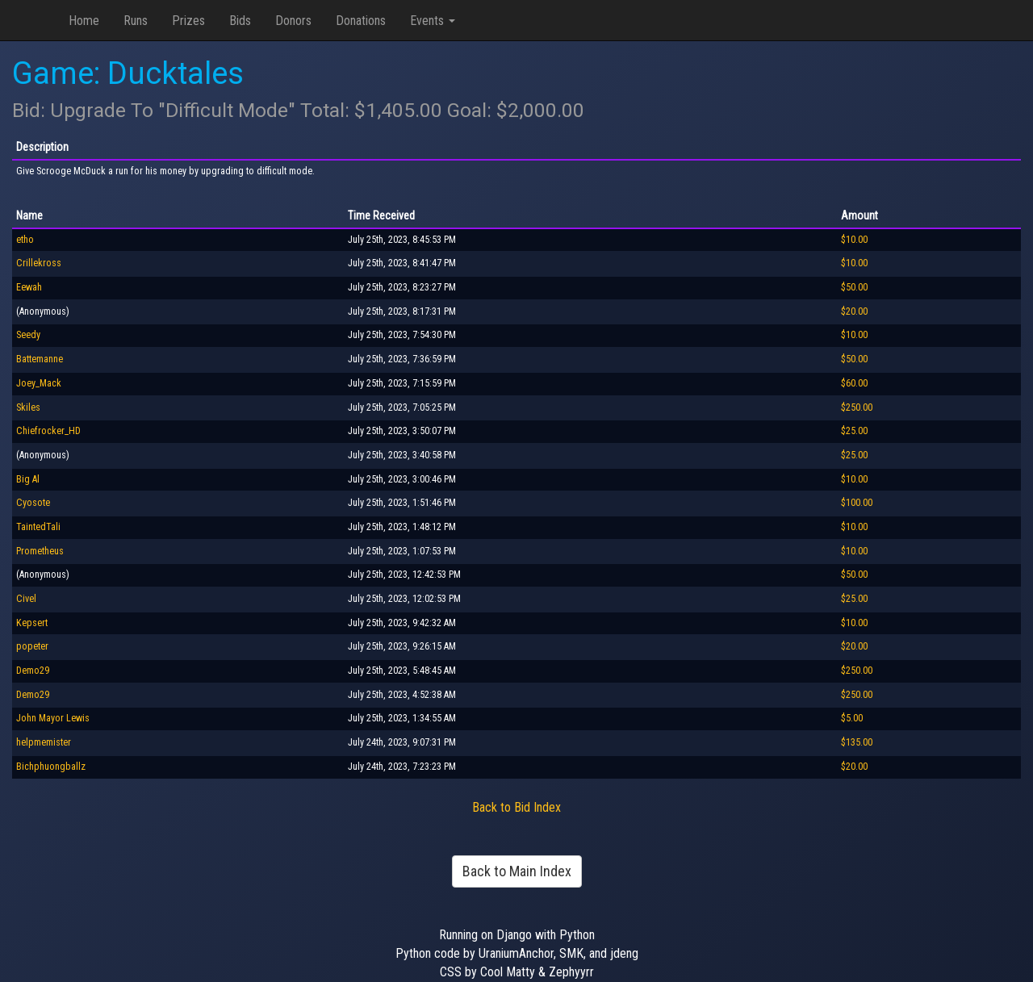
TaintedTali (38, 527)
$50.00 (854, 287)
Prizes (188, 20)
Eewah (29, 287)
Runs (135, 20)
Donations (361, 20)
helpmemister (43, 742)
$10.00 (854, 239)
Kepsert (32, 623)
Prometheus (40, 551)
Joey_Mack (38, 383)
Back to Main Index (516, 871)
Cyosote (33, 502)
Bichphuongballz (51, 766)
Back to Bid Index (516, 807)
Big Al (28, 479)
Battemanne (39, 359)
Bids (240, 20)
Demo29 (32, 670)
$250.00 (856, 407)
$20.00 (854, 311)
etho (25, 239)
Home (84, 20)
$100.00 (856, 502)
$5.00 (852, 718)
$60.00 (854, 383)
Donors (293, 20)
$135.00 (856, 742)
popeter (32, 646)
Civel (26, 598)
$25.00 (854, 431)
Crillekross (38, 263)
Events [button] (432, 20)
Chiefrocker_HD (48, 431)
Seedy (28, 335)
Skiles (28, 407)
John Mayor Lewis (53, 718)
